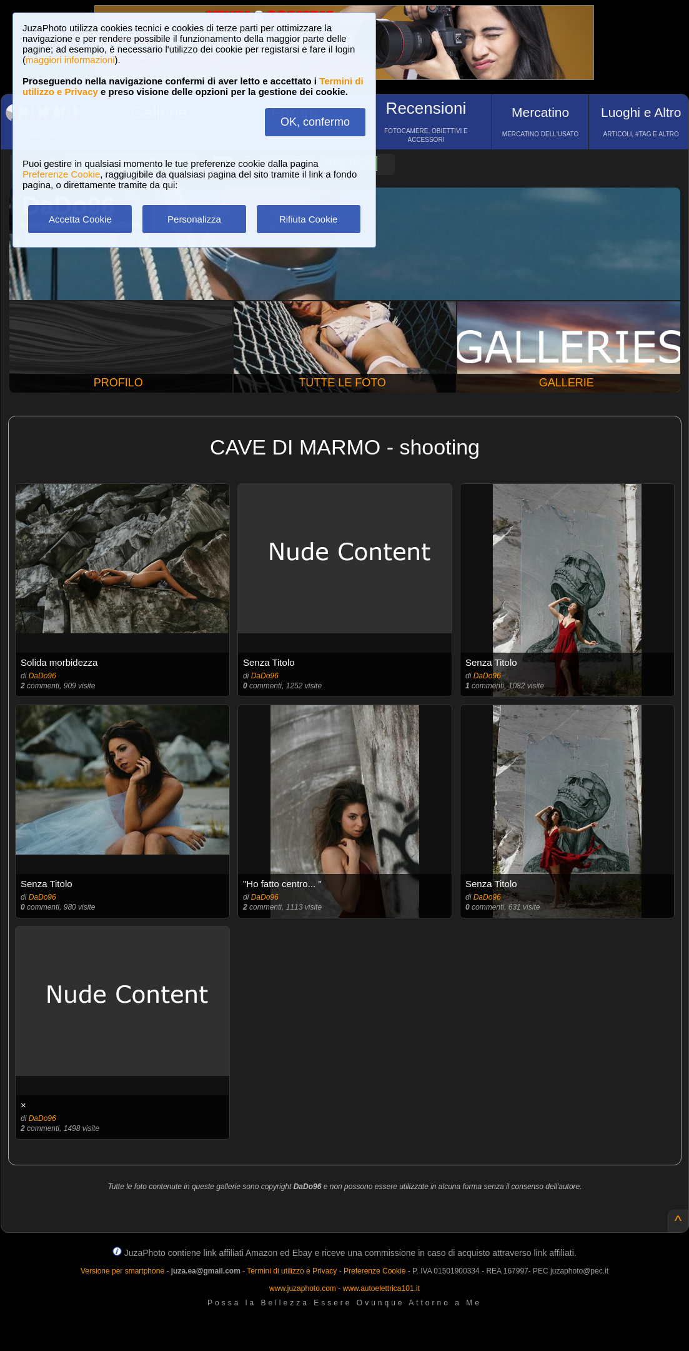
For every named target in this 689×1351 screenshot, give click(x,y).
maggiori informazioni (70, 59)
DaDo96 (42, 675)
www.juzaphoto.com (302, 1288)
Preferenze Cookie (61, 174)
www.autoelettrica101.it (380, 1288)
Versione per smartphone (122, 1271)
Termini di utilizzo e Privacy (292, 1271)
